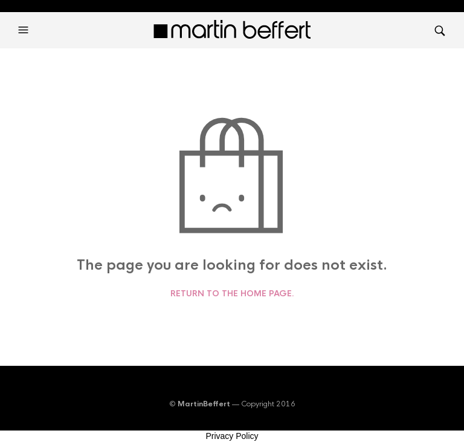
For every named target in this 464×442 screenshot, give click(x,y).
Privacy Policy (231, 436)
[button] (25, 30)
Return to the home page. (232, 294)
